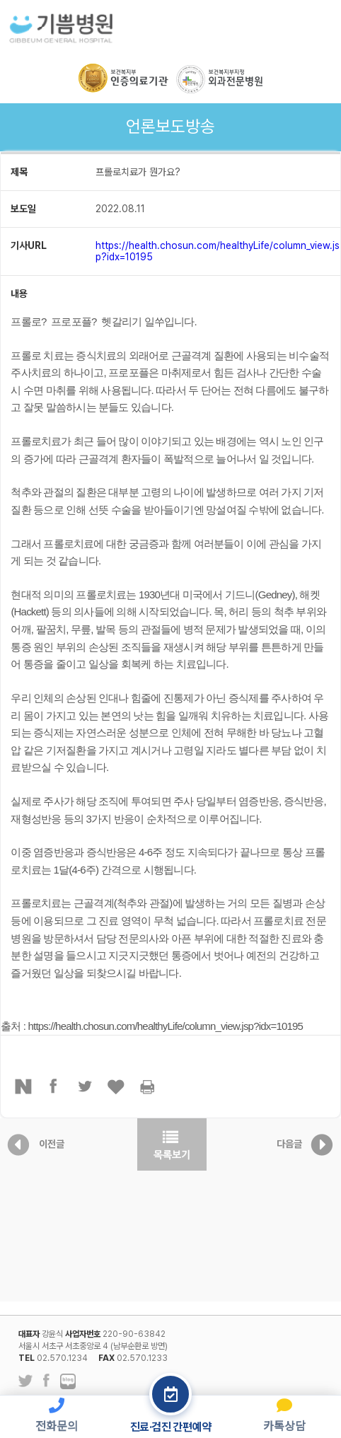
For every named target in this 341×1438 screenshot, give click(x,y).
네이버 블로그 (68, 1382)
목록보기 (172, 1144)
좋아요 (116, 1086)
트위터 (85, 1086)
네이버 (23, 1086)
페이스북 (54, 1086)
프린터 (147, 1086)
